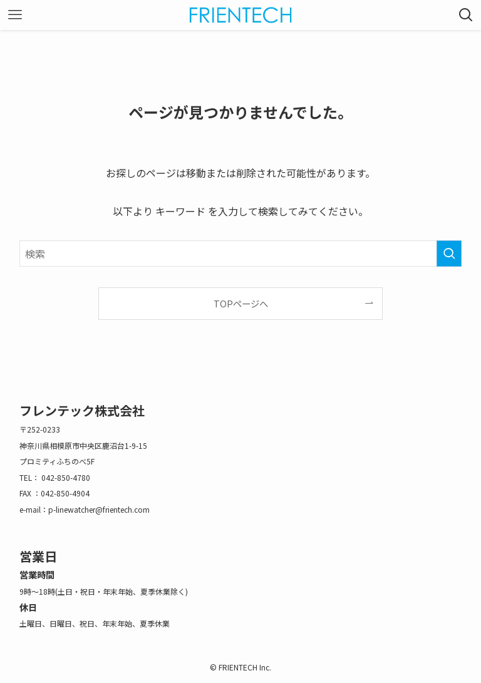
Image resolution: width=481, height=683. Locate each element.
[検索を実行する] (449, 253)
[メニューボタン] (15, 15)
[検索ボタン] (466, 15)
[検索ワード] (240, 253)
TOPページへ (241, 303)
